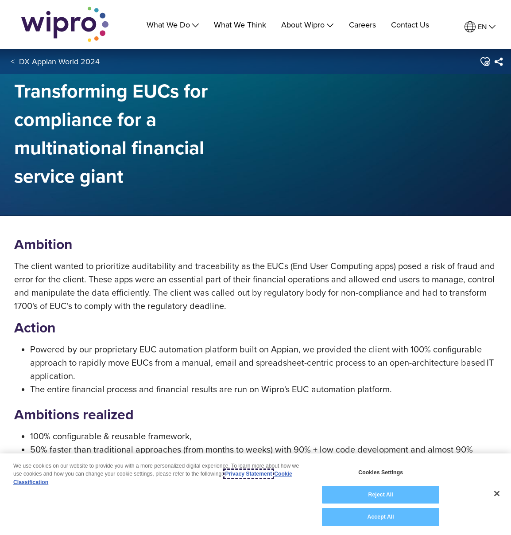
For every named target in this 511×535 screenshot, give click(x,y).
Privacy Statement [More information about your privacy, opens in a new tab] (248, 475)
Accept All (381, 518)
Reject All (380, 495)
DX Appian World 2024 (59, 61)
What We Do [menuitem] (173, 24)
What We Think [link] (240, 24)
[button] (484, 61)
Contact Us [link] (410, 24)
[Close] (497, 494)
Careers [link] (362, 24)
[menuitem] (480, 27)
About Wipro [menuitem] (307, 24)
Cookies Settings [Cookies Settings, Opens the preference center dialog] (380, 473)
